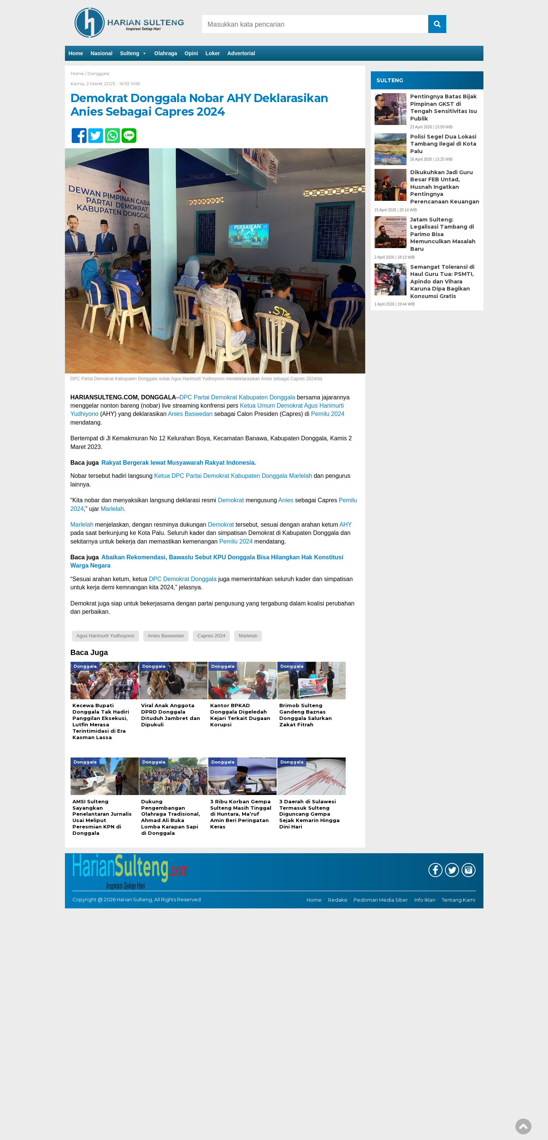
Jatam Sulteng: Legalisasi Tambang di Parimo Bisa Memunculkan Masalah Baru (443, 234)
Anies (286, 500)
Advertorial (241, 53)
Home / (79, 73)
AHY (345, 524)
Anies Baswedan (190, 414)
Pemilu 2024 (328, 414)
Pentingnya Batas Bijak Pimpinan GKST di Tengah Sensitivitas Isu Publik (443, 107)
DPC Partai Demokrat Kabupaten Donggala (237, 397)
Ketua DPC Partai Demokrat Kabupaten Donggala (219, 476)
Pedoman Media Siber (381, 900)
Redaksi (337, 900)
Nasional (101, 53)
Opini (191, 53)
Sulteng (133, 53)
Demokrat (231, 500)
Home (76, 53)
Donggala (98, 73)
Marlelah (300, 476)
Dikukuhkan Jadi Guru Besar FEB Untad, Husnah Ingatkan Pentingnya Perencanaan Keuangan (444, 187)
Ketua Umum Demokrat (271, 405)
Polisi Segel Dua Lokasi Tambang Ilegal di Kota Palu (443, 144)
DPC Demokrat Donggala (183, 579)
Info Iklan (424, 900)
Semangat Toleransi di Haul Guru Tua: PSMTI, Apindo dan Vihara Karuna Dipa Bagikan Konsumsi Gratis (442, 282)
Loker (213, 53)
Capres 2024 (211, 636)
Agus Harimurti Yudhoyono (105, 636)
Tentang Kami (458, 900)
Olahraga (165, 53)
